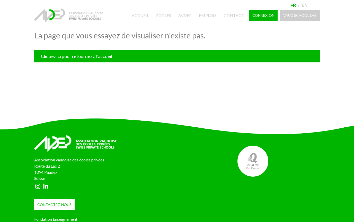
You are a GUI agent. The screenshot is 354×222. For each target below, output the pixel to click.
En (304, 5)
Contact (234, 15)
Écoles (163, 15)
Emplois (207, 15)
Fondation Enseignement (55, 219)
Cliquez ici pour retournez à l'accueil (76, 56)
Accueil (143, 15)
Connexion (263, 15)
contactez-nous (54, 204)
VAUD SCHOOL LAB (300, 15)
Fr (293, 5)
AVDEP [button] (185, 15)
